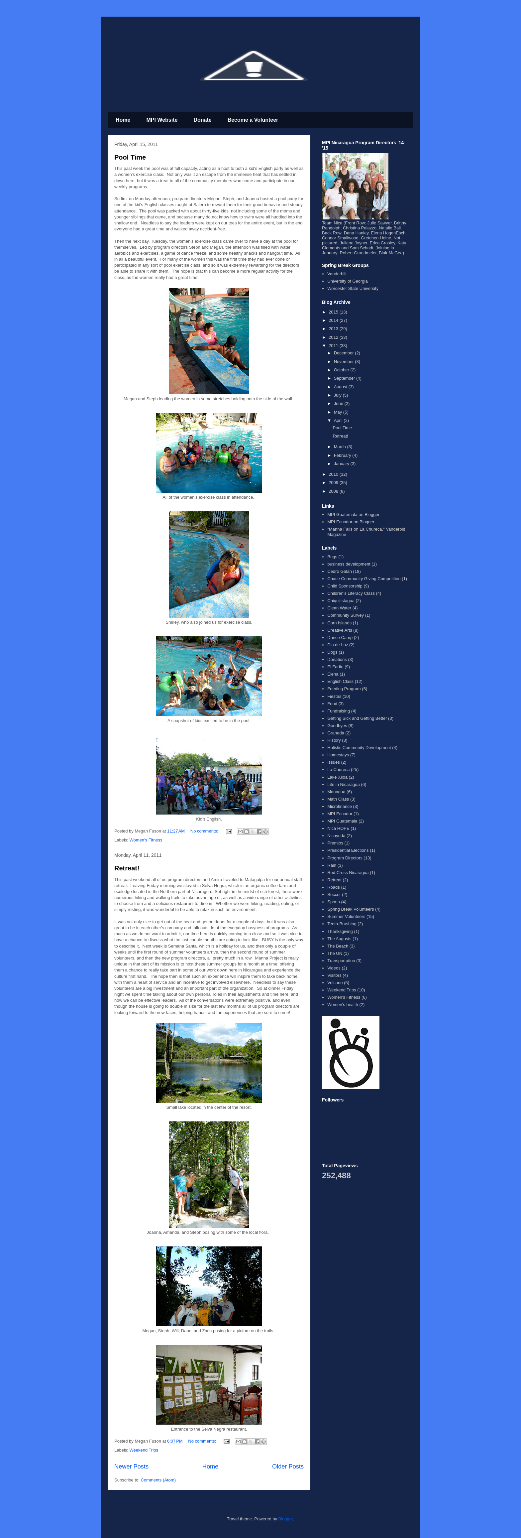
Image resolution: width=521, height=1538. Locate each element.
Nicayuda (336, 835)
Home (123, 120)
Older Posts (288, 1466)
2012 (334, 337)
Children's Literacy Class (351, 593)
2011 (334, 345)
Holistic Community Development (359, 747)
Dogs (332, 652)
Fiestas (334, 696)
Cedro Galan (339, 571)
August (341, 386)
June (339, 403)
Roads (333, 887)
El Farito (335, 666)
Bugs (332, 556)
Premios (335, 842)
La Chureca (338, 769)
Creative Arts (339, 630)
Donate (202, 120)
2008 (334, 491)
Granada (335, 732)
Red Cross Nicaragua (347, 872)
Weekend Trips (144, 1450)
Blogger (285, 1518)
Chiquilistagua (341, 600)
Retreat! (127, 868)
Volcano (335, 982)
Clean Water (339, 607)
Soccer (334, 894)
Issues (333, 762)
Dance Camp (340, 637)
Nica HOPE (338, 828)
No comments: (204, 831)
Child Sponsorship (345, 585)
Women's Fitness (146, 839)
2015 (334, 312)
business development (348, 564)
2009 (334, 482)
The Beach (337, 946)
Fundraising (338, 710)
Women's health (342, 1004)
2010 (334, 474)
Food (332, 703)
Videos (334, 967)
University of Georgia (347, 281)
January (342, 463)
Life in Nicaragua (343, 784)
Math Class (338, 799)
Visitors (334, 975)
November (344, 361)
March (340, 446)
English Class (340, 681)
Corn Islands (339, 622)
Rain (331, 865)
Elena (332, 674)
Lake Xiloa (337, 777)
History (334, 740)
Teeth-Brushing (341, 923)
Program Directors (344, 857)
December (344, 352)
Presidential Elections (347, 850)
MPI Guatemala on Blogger (353, 514)
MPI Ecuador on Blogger (350, 521)
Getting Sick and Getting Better (357, 718)
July (338, 395)
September (345, 378)
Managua (336, 791)
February (343, 455)
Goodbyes (337, 725)
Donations (337, 659)
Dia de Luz (337, 644)
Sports (333, 901)
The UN (334, 953)
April (339, 420)
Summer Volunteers (346, 916)
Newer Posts (131, 1466)
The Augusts (339, 938)
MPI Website (161, 120)
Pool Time (130, 157)
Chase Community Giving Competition (363, 578)
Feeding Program (344, 688)
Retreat (334, 879)
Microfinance (339, 806)
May (338, 412)
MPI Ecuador (339, 813)
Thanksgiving (340, 931)
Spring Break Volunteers (350, 909)
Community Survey (345, 615)
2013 (334, 328)
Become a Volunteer (253, 120)
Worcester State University (352, 288)
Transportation (341, 960)
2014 (334, 320)
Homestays (338, 754)
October (342, 369)
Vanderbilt (337, 273)
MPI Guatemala (342, 821)
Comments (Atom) (158, 1479)
